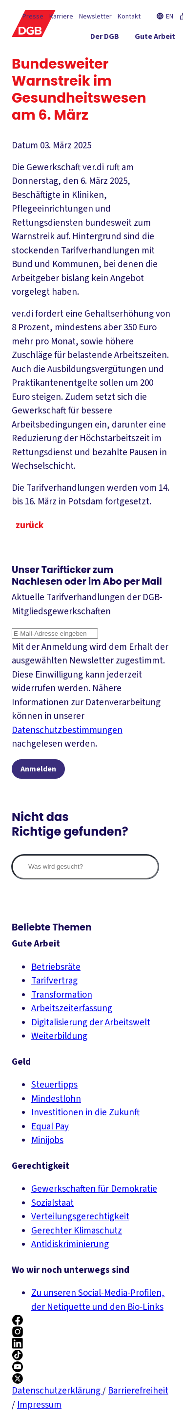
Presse (32, 16)
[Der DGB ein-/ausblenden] (104, 38)
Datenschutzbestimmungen (67, 730)
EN (164, 16)
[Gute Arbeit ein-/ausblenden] (155, 38)
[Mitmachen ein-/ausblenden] (148, 73)
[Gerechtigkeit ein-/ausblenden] (141, 56)
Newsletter (95, 16)
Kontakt (129, 16)
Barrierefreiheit (138, 1390)
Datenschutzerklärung (57, 1390)
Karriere (61, 16)
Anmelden (38, 769)
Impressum (39, 1405)
